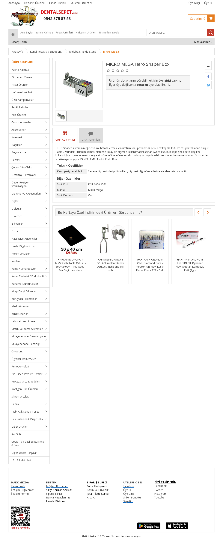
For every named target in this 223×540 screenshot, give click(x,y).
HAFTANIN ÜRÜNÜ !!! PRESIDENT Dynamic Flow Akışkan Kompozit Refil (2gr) (193, 265)
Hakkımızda (18, 486)
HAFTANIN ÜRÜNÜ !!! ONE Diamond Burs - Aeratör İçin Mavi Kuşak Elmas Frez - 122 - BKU (153, 265)
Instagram (160, 493)
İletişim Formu (20, 493)
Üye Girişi (194, 3)
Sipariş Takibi (54, 493)
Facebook (161, 486)
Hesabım (128, 486)
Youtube (159, 497)
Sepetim (198, 19)
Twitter (158, 490)
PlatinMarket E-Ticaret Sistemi (101, 536)
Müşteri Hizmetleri (57, 486)
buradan (142, 84)
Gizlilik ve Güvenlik (98, 490)
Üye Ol (208, 3)
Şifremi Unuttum (133, 497)
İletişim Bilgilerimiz (22, 490)
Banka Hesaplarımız (58, 497)
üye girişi (165, 80)
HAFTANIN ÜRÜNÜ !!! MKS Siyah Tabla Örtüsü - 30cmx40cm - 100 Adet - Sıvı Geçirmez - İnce (73, 265)
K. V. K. (91, 497)
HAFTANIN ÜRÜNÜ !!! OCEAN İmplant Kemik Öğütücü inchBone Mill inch (113, 265)
